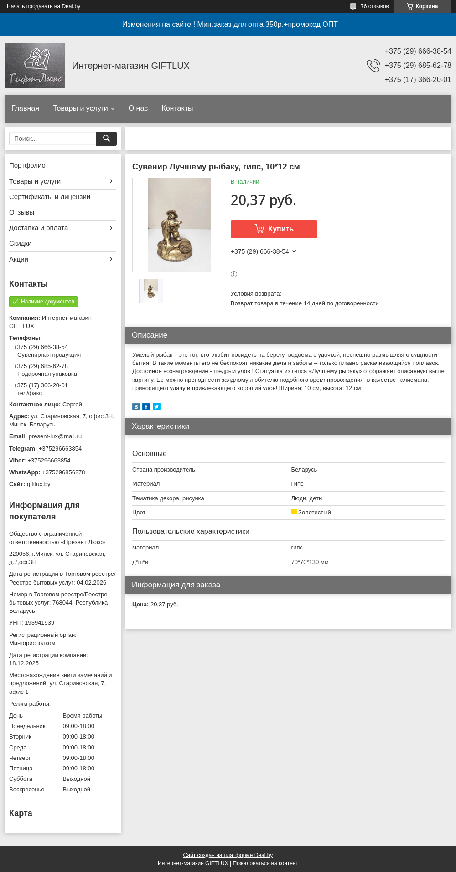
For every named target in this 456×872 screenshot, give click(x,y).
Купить (281, 229)
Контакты (177, 108)
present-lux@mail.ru (55, 436)
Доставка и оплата (38, 227)
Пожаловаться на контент (265, 863)
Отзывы (21, 212)
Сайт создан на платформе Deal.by (228, 855)
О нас (138, 108)
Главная (25, 108)
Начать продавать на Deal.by (43, 6)
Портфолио (27, 165)
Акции (18, 259)
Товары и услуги (80, 108)
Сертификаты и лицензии (49, 196)
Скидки (20, 243)
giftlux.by (38, 484)
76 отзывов (375, 6)
